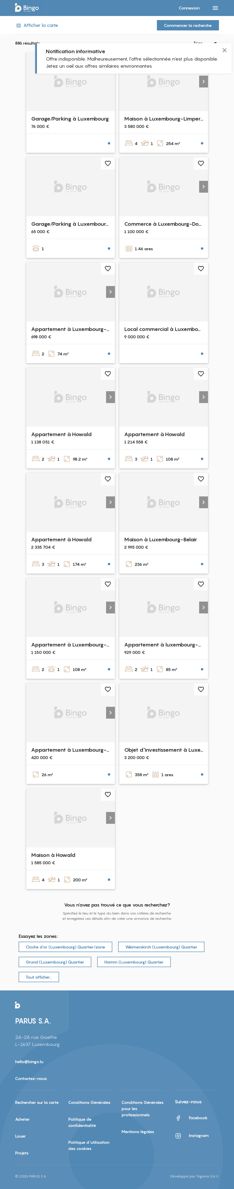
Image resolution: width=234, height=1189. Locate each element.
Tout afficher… (39, 977)
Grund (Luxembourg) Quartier (55, 961)
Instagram (192, 1135)
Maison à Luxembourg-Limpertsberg (170, 119)
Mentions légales (137, 1131)
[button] (203, 81)
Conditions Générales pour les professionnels (142, 1108)
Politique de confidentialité (82, 1122)
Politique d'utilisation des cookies (89, 1145)
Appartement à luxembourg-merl (166, 644)
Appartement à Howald (61, 434)
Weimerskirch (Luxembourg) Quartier (161, 946)
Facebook (191, 1118)
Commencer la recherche (188, 25)
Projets (22, 1152)
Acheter (22, 1119)
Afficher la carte (36, 25)
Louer (20, 1135)
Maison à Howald (53, 855)
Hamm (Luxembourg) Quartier (134, 961)
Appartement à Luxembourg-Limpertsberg (85, 750)
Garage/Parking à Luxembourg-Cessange (83, 224)
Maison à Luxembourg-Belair (160, 539)
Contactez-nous (31, 1078)
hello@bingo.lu (29, 1061)
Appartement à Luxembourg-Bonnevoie (82, 329)
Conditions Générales (89, 1102)
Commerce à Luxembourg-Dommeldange (176, 224)
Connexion (189, 7)
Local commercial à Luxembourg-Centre (175, 329)
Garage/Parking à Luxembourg (70, 119)
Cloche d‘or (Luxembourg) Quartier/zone (65, 946)
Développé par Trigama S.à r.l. (194, 1176)
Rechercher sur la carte (37, 1102)
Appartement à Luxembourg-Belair (75, 644)
